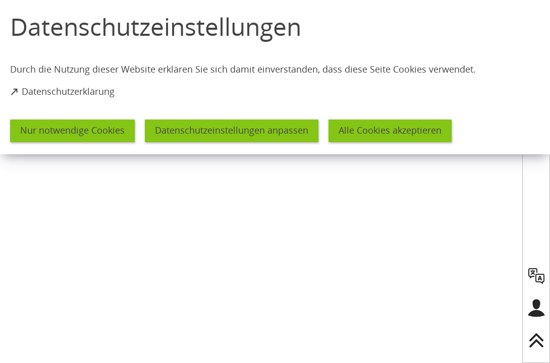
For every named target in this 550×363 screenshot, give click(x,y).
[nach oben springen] (536, 340)
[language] (536, 276)
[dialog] (275, 77)
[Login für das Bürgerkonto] (536, 308)
